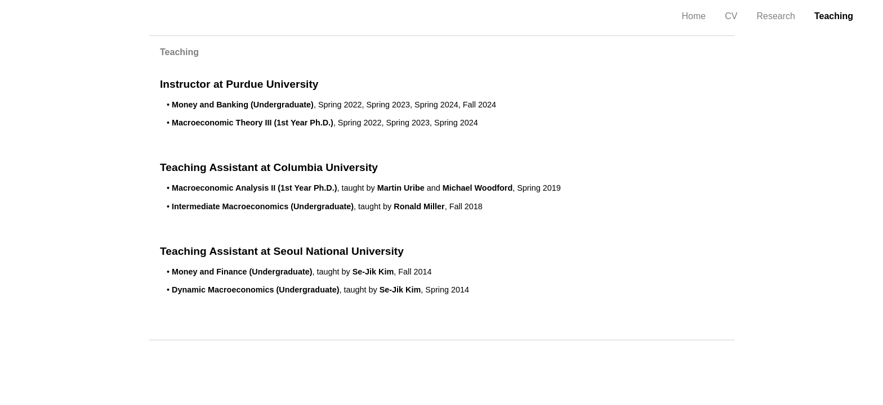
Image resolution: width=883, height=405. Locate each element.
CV (731, 16)
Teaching (833, 16)
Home (694, 16)
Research (775, 16)
